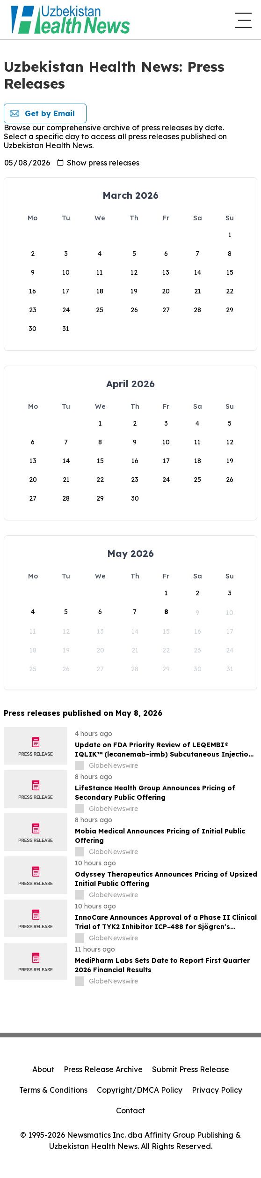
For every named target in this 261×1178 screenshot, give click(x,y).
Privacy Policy (217, 1090)
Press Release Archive (103, 1069)
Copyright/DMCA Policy (139, 1090)
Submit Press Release (190, 1069)
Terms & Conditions (53, 1090)
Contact (130, 1110)
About (43, 1069)
